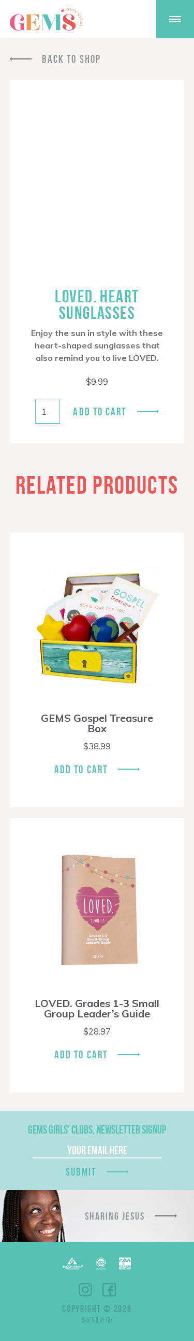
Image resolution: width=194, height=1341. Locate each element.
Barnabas (73, 1263)
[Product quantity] (47, 411)
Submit (81, 1171)
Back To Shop (71, 58)
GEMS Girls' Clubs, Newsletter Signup (97, 1129)
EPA (125, 1263)
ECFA (101, 1264)
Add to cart (99, 411)
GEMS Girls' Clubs (46, 19)
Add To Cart (81, 769)
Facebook (109, 1289)
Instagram (85, 1289)
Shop (107, 19)
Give (134, 19)
